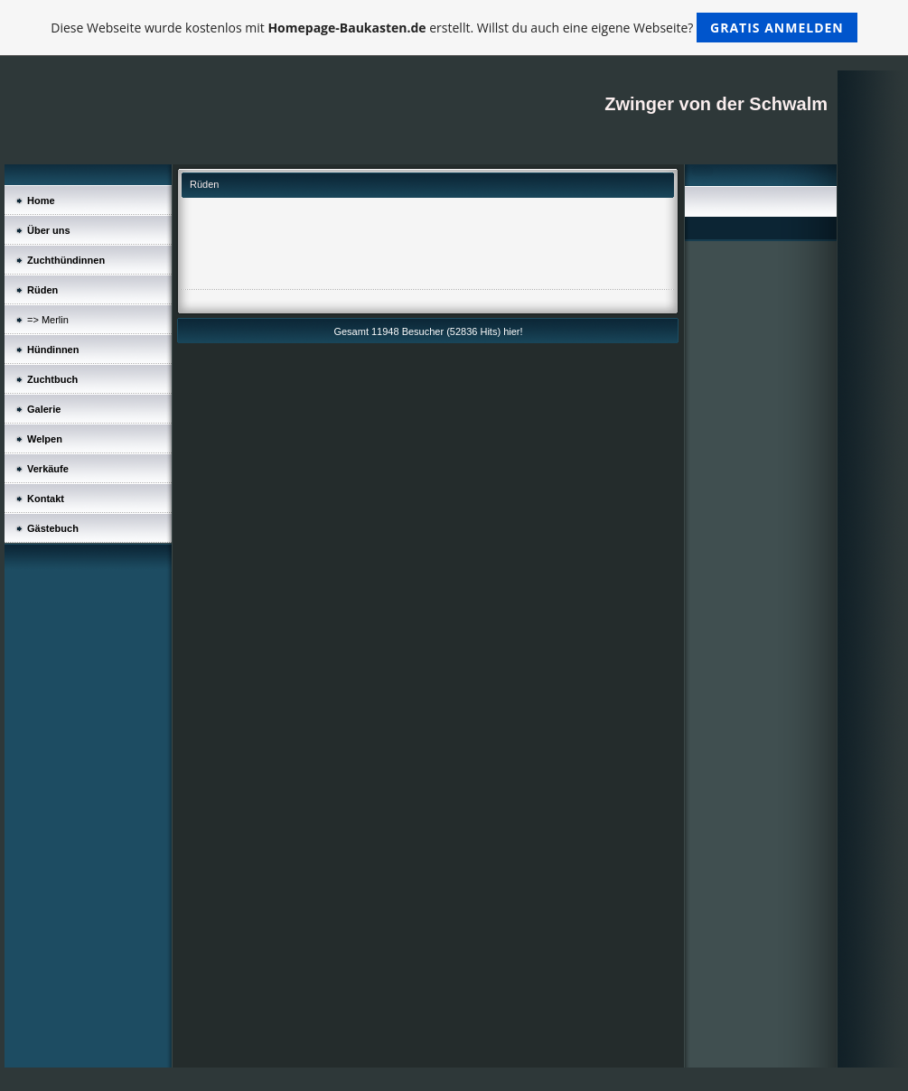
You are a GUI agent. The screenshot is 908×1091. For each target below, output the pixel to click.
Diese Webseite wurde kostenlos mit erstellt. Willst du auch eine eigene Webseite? (454, 27)
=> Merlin (48, 319)
